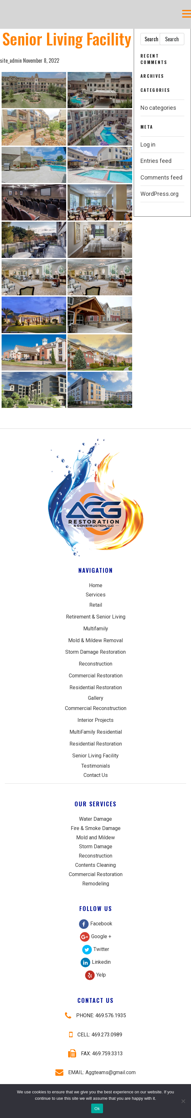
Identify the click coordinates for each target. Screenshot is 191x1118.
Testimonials (95, 766)
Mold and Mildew (95, 838)
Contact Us (96, 775)
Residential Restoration (95, 687)
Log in (147, 144)
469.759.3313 (107, 1053)
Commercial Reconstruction (95, 708)
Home (95, 585)
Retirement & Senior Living (95, 617)
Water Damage (95, 819)
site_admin (11, 60)
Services (96, 595)
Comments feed (161, 177)
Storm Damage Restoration (95, 652)
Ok (97, 1108)
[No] (183, 1101)
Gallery (95, 698)
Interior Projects (95, 720)
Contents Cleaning (95, 865)
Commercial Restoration (96, 676)
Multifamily (95, 629)
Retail (95, 605)
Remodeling (95, 884)
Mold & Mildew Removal (95, 640)
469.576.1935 (110, 1015)
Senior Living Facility (95, 756)
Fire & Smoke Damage (96, 828)
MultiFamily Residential (95, 732)
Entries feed (155, 160)
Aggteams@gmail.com (110, 1072)
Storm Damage (95, 846)
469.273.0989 (107, 1035)
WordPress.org (159, 193)
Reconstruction (95, 664)
